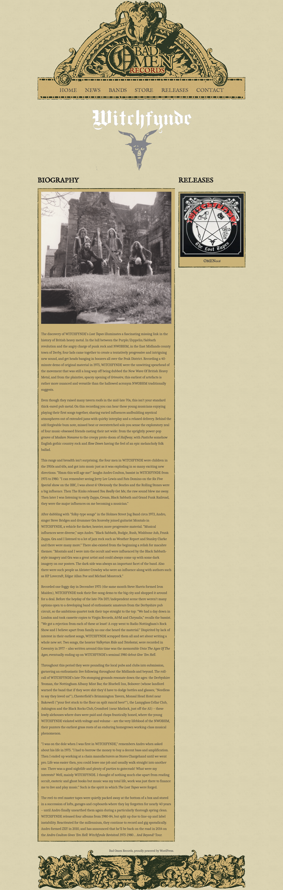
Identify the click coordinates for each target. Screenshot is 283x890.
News (93, 90)
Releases (174, 90)
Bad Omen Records (121, 851)
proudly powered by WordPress (153, 851)
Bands (118, 90)
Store (144, 90)
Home (68, 90)
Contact (210, 90)
